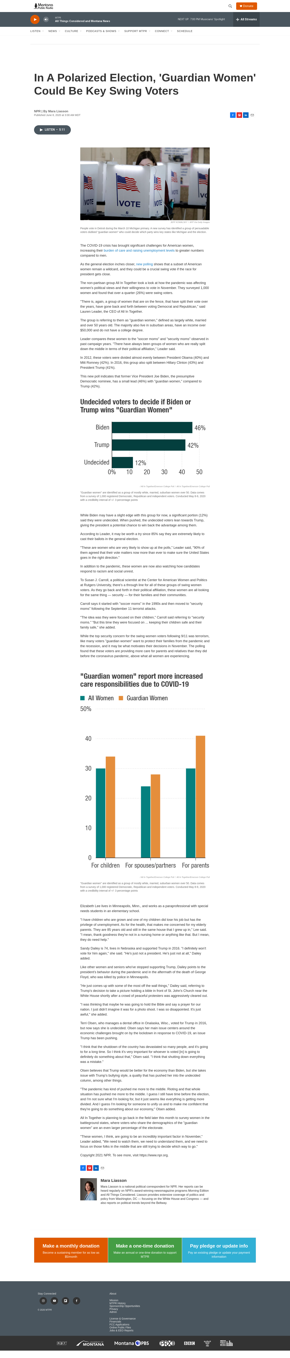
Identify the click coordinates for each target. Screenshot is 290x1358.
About (112, 1301)
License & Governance (122, 1326)
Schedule (185, 38)
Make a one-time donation (145, 1253)
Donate (250, 10)
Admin (113, 1319)
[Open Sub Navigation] (43, 38)
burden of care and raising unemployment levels (139, 258)
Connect (162, 38)
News (52, 38)
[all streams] (246, 26)
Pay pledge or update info (219, 1253)
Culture (71, 38)
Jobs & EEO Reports (121, 1338)
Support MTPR (135, 38)
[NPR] (62, 1350)
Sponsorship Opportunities (124, 1313)
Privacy (113, 1316)
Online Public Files (120, 1335)
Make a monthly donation (71, 1253)
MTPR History (117, 1310)
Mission (113, 1307)
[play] (35, 27)
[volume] (46, 27)
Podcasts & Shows (101, 38)
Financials (115, 1329)
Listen (35, 38)
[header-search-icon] (231, 9)
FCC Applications (119, 1332)
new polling (144, 271)
